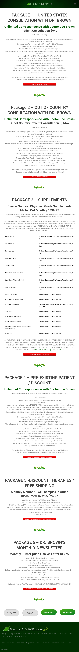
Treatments (55, 643)
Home (3, 643)
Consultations (46, 643)
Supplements (30, 643)
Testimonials (20, 643)
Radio (69, 643)
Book (37, 643)
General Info (10, 643)
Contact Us (4, 649)
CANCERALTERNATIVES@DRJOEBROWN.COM (49, 350)
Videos (63, 643)
